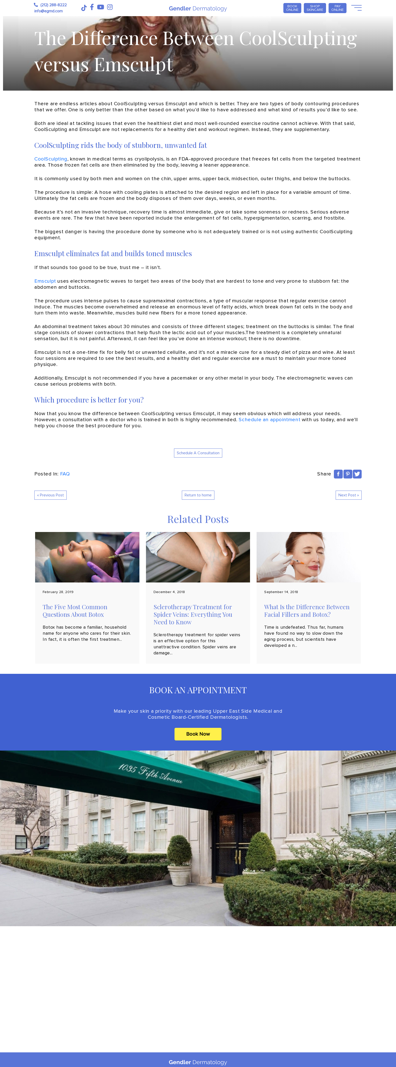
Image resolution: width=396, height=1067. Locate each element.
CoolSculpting (50, 159)
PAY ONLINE (337, 8)
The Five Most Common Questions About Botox (75, 610)
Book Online (292, 8)
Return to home (198, 495)
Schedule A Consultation (198, 453)
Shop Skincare (315, 8)
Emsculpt (45, 281)
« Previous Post (50, 495)
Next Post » (348, 495)
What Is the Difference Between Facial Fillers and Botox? (307, 610)
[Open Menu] (356, 8)
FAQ (65, 473)
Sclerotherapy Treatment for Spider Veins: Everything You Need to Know (193, 614)
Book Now (198, 734)
